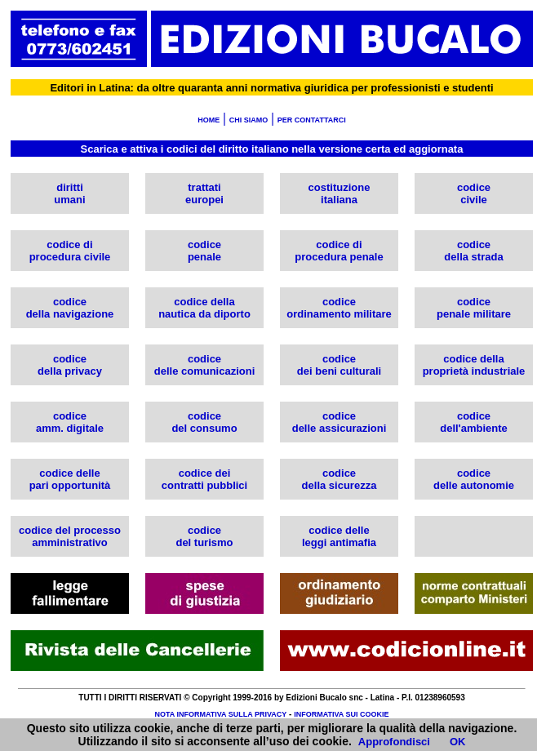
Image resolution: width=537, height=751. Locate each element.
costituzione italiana (339, 193)
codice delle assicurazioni (339, 422)
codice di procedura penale (339, 250)
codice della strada (473, 250)
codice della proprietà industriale (474, 365)
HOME (208, 120)
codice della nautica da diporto (204, 308)
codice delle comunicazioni (204, 365)
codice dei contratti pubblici (204, 479)
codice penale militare (474, 308)
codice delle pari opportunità (70, 479)
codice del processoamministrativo (70, 536)
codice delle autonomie (473, 479)
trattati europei (204, 193)
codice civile (473, 193)
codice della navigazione (70, 308)
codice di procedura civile (70, 250)
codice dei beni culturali (339, 365)
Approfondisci (394, 741)
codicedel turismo (204, 536)
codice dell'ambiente (474, 422)
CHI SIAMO (248, 120)
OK (458, 741)
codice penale (204, 250)
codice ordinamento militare (339, 308)
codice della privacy (70, 365)
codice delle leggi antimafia (339, 536)
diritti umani (69, 193)
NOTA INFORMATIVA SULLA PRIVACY (220, 714)
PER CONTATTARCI (311, 120)
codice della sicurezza (339, 479)
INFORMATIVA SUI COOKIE (341, 714)
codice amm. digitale (70, 422)
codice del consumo (204, 422)
